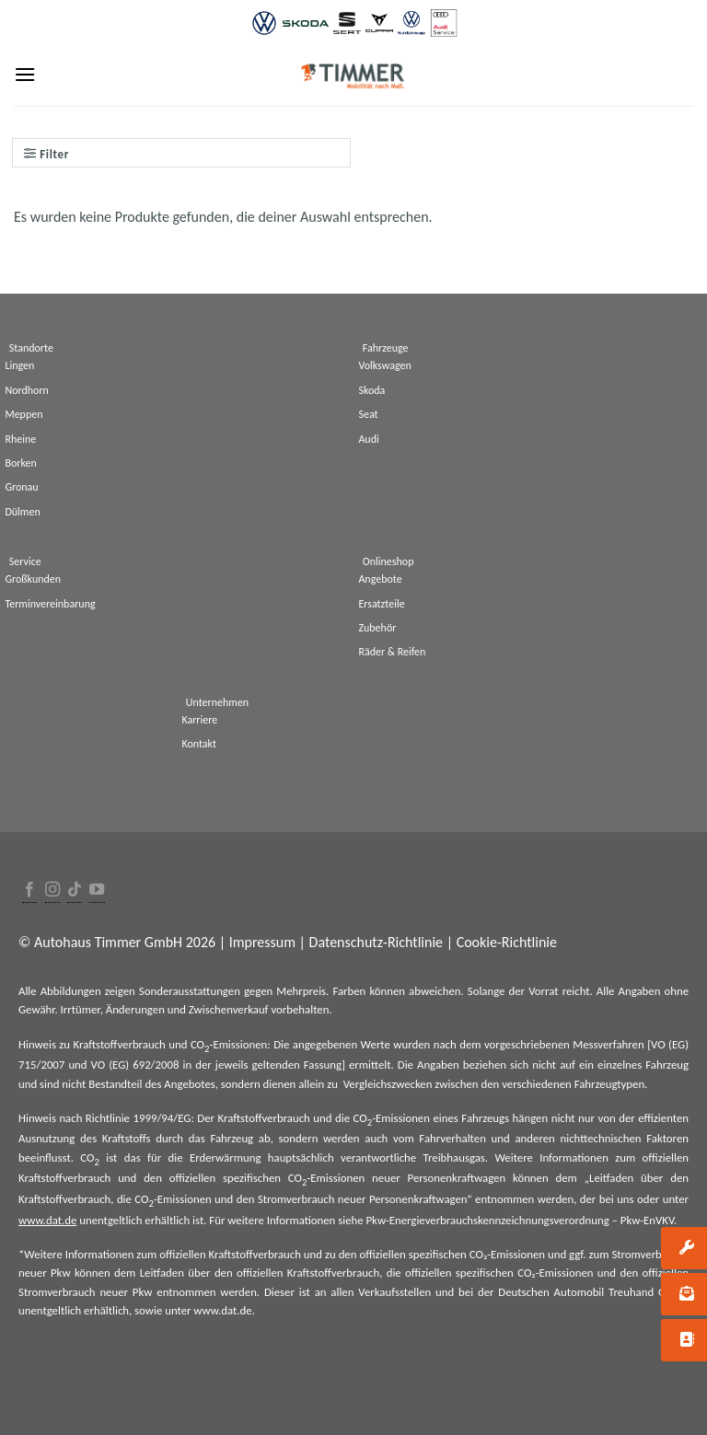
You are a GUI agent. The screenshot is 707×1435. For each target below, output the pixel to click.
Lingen (19, 365)
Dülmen (22, 511)
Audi (368, 439)
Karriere (199, 719)
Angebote (379, 579)
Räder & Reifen (391, 651)
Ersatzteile (381, 603)
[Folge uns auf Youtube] (96, 890)
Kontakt (198, 743)
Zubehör (377, 627)
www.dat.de (47, 1220)
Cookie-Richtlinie (507, 942)
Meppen (23, 414)
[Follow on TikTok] (74, 890)
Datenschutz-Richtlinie (376, 942)
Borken (20, 463)
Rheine (20, 439)
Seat (367, 414)
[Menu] (25, 74)
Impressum (262, 942)
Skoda (371, 390)
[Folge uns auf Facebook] (29, 890)
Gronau (21, 486)
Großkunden (33, 579)
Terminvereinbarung (50, 603)
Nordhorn (27, 390)
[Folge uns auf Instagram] (52, 890)
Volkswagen (384, 365)
